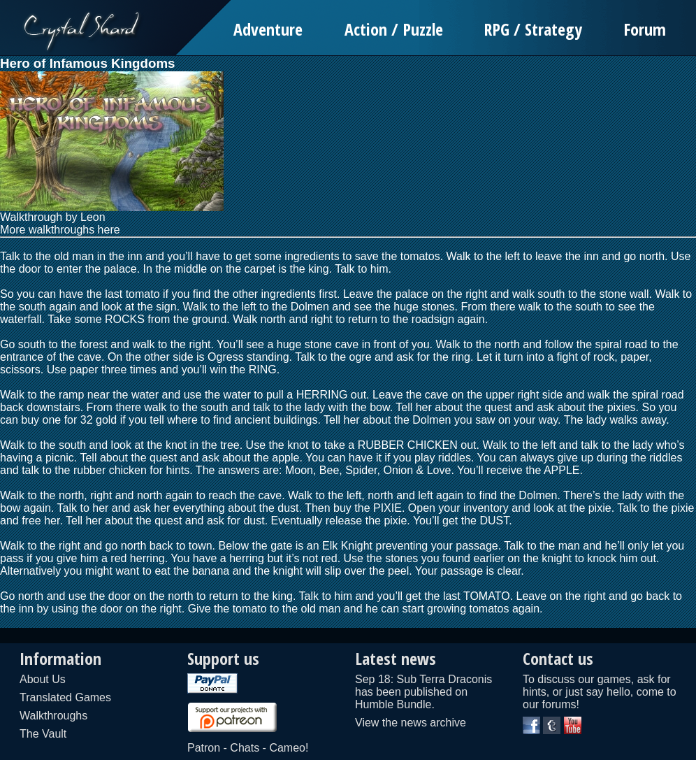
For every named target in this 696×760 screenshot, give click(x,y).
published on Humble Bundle (411, 698)
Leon (93, 217)
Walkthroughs (53, 716)
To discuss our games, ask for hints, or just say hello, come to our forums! (599, 691)
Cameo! (288, 748)
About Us (43, 679)
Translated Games (65, 697)
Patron (203, 748)
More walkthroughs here (60, 230)
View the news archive (410, 723)
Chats (244, 748)
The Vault (43, 734)
